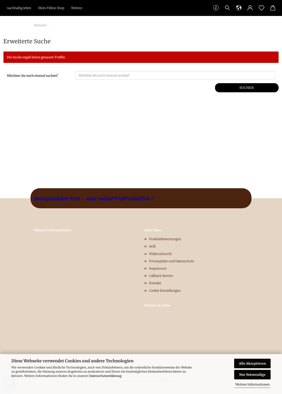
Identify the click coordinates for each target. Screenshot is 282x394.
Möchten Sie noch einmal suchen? (32, 76)
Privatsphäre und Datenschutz (171, 261)
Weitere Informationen (252, 384)
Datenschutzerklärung (105, 376)
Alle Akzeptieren (252, 363)
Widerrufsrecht (160, 254)
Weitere (76, 8)
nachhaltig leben (19, 8)
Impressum (158, 268)
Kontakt (44, 24)
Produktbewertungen (165, 239)
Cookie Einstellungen (165, 290)
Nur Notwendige (252, 375)
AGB (152, 246)
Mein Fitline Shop (51, 8)
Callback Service (161, 276)
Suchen (246, 88)
